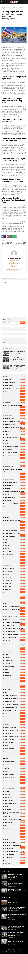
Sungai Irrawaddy (15, 777)
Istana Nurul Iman (15, 536)
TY (13, 952)
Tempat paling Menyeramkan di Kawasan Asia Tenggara (17, 352)
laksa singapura (15, 598)
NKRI (15, 692)
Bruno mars (15, 431)
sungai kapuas (15, 780)
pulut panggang (15, 748)
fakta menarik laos (15, 458)
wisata (15, 839)
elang (15, 440)
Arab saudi (15, 397)
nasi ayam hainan (15, 666)
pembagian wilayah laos (15, 698)
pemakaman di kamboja (15, 695)
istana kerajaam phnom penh (15, 534)
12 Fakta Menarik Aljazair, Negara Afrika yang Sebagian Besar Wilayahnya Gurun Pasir (16, 359)
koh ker (15, 574)
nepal (15, 687)
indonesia (15, 517)
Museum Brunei (15, 660)
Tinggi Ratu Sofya (14, 265)
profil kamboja (15, 733)
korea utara (15, 583)
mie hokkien (15, 651)
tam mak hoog (15, 797)
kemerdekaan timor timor (15, 563)
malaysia (15, 640)
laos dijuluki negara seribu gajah (15, 607)
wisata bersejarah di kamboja (15, 846)
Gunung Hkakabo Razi (15, 482)
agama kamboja (15, 385)
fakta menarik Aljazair (15, 452)
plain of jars (15, 722)
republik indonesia (15, 761)
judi (15, 542)
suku (15, 771)
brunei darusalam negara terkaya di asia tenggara (14, 428)
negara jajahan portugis (15, 681)
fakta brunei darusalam (15, 446)
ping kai (15, 719)
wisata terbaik (15, 857)
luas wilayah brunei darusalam (15, 623)
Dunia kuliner (5, 21)
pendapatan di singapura (15, 704)
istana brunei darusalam (15, 530)
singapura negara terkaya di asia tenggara (14, 767)
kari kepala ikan (15, 554)
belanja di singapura (15, 410)
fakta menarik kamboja (15, 455)
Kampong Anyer (15, 551)
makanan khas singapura (15, 634)
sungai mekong (15, 783)
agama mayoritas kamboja (15, 388)
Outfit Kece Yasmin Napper (14, 268)
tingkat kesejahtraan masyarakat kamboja (14, 812)
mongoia (15, 657)
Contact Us (18, 949)
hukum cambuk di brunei (15, 503)
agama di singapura (15, 382)
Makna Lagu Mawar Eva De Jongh (14, 269)
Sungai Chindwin (15, 774)
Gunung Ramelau (15, 488)
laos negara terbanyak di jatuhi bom (14, 610)
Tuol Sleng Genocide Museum (15, 820)
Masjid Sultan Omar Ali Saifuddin (15, 643)
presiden (15, 724)
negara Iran (15, 678)
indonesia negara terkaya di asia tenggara (14, 521)
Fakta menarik (15, 449)
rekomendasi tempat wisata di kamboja (14, 757)
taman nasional (15, 800)
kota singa (15, 586)
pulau (15, 745)
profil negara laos (15, 739)
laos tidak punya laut (15, 616)
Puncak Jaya (15, 751)
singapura (15, 764)
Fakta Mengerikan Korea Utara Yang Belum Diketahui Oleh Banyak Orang (17, 367)
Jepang (15, 539)
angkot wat (15, 394)
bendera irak (15, 415)
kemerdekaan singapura (15, 560)
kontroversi (15, 577)
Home (9, 949)
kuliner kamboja (15, 592)
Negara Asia (15, 675)
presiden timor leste (15, 727)
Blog (22, 952)
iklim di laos (15, 509)
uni (15, 825)
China (15, 434)
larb (15, 619)
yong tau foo (15, 863)
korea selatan (15, 580)
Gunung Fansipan (15, 479)
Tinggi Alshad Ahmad (14, 260)
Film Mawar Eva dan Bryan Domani (14, 270)
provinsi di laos (15, 742)
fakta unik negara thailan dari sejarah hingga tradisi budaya (14, 470)
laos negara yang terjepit (15, 614)
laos (15, 603)
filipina (15, 474)
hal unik (15, 494)
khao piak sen (15, 571)
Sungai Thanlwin (15, 788)
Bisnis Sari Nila (14, 266)
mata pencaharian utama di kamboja (15, 646)
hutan (15, 506)
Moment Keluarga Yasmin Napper (14, 262)
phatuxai (15, 716)
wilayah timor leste (15, 834)
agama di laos (15, 379)
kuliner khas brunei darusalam (15, 595)
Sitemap (4, 342)
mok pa (15, 654)
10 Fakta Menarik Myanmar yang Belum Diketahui (16, 901)
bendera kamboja (15, 418)
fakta (15, 443)
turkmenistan (15, 822)
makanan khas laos (15, 631)
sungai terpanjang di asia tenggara (15, 786)
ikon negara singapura (15, 512)
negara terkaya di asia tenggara (15, 684)
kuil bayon (15, 589)
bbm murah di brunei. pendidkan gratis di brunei (14, 406)
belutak (15, 413)
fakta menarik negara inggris (15, 461)
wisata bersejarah (15, 842)
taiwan (15, 791)
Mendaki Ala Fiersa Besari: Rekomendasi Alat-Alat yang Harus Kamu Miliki (17, 891)
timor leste (15, 806)
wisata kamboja (15, 848)
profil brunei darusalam (15, 730)
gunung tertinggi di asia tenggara (15, 492)
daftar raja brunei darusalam (15, 438)
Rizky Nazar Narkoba (14, 263)
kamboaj (15, 545)
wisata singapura (15, 854)
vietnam (15, 831)
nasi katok (15, 669)
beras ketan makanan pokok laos (15, 422)
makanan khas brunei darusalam (15, 629)
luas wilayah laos (15, 625)
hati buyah (15, 500)
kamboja (15, 548)
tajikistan (15, 794)
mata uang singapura (15, 649)
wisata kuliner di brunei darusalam (15, 852)
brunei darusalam (15, 424)
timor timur (15, 809)
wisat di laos (15, 837)
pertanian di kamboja (15, 710)
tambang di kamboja (15, 803)
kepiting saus (15, 565)
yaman (15, 860)
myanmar (15, 663)
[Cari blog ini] (11, 322)
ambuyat (15, 391)
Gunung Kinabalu (15, 485)
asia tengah (15, 402)
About (13, 949)
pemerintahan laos (15, 701)
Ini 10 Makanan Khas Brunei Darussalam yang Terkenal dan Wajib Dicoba (16, 876)
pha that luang (15, 713)
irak (15, 525)
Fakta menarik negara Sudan (15, 464)
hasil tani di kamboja (15, 497)
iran (15, 528)
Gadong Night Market (15, 477)
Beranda (3, 7)
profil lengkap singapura (15, 736)
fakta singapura (15, 466)
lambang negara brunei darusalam (15, 601)
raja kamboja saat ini (15, 754)
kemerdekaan (15, 557)
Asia (15, 400)
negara (15, 672)
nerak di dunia (15, 689)
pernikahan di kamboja (15, 707)
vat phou (15, 828)
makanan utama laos (15, 637)
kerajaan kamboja (15, 568)
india (15, 515)
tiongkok (15, 816)
